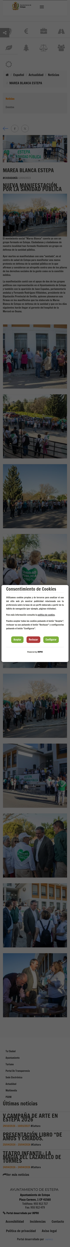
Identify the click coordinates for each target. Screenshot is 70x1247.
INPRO (40, 651)
